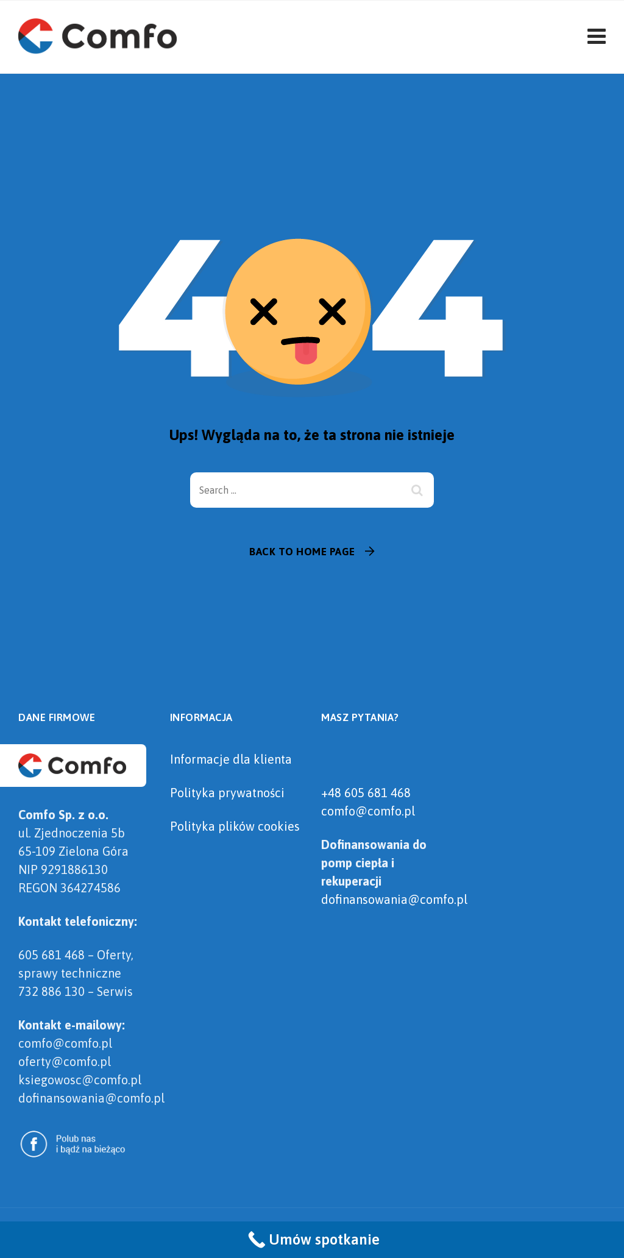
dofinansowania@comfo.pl (394, 899)
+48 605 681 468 (366, 793)
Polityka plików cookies (235, 826)
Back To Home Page (302, 551)
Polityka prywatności (227, 793)
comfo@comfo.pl (368, 811)
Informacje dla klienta (231, 759)
